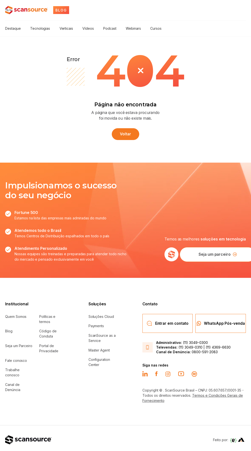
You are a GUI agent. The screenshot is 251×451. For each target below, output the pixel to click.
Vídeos (86, 28)
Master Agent (99, 348)
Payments (96, 324)
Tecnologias (39, 28)
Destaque (13, 28)
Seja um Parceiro (18, 344)
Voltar (125, 133)
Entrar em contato (167, 321)
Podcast (106, 28)
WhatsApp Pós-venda (221, 321)
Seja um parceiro (213, 253)
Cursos (151, 28)
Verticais (64, 28)
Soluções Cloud (101, 315)
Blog (9, 329)
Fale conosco (16, 359)
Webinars (129, 28)
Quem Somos (15, 315)
